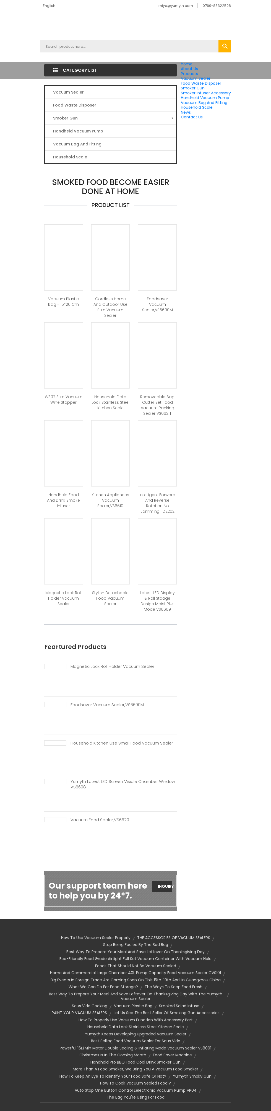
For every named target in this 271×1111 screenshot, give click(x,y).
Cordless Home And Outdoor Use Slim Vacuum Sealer (110, 307)
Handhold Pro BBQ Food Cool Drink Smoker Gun (135, 1062)
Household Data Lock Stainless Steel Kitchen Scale (110, 402)
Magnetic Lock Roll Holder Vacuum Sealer (63, 598)
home (186, 64)
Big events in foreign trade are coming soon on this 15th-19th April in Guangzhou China (136, 980)
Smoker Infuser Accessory (206, 93)
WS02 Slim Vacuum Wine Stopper (63, 399)
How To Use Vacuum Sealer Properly (96, 937)
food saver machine (172, 1055)
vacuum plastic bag (133, 1006)
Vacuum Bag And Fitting (204, 102)
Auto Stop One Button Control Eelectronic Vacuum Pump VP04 (136, 1090)
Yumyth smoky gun (192, 1076)
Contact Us (192, 117)
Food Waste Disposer (201, 83)
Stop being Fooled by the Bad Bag (135, 944)
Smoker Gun (193, 88)
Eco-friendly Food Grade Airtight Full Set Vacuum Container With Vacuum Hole (135, 958)
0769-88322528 (217, 5)
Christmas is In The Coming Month (112, 1055)
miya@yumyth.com (175, 5)
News (186, 112)
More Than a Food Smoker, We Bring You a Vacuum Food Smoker (135, 1069)
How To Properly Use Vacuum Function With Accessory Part (136, 1020)
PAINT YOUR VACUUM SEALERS (79, 1013)
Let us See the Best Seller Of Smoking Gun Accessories (167, 1013)
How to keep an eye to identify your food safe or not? (112, 1076)
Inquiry (165, 886)
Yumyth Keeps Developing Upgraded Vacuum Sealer (135, 1034)
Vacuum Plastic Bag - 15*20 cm (63, 301)
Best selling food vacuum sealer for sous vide (135, 1041)
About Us (189, 68)
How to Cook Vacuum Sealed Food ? (135, 1083)
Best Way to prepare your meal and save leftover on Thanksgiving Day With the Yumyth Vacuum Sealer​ (135, 996)
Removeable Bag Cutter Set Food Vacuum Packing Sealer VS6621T (157, 405)
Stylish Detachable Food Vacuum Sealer (110, 598)
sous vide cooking (89, 1006)
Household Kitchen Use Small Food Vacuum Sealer (122, 743)
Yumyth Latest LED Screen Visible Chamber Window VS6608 (123, 784)
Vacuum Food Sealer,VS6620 (100, 820)
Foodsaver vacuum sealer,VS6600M (157, 304)
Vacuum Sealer (195, 78)
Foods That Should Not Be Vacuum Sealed (135, 966)
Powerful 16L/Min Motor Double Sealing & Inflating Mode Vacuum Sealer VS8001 (135, 1048)
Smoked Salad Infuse (179, 1006)
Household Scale (197, 107)
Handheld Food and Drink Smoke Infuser (63, 500)
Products (189, 73)
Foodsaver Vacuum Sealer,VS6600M (107, 705)
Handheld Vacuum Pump (205, 97)
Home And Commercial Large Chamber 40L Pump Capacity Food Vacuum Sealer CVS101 (135, 973)
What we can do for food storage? (103, 987)
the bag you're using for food (136, 1097)
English (49, 5)
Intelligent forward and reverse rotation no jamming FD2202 (157, 503)
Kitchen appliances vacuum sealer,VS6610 (110, 500)
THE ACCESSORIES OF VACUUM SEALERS (173, 937)
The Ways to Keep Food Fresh (173, 987)
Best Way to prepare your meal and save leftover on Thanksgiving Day (135, 952)
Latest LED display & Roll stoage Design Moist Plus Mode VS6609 (157, 601)
